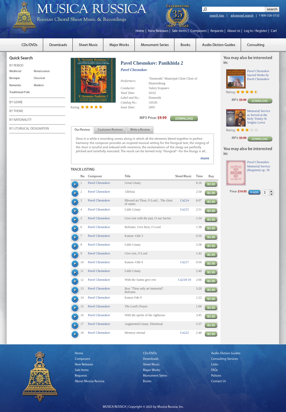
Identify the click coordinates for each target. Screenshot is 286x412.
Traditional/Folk (19, 92)
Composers (198, 31)
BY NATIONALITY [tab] (20, 120)
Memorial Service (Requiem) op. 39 (258, 168)
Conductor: (128, 88)
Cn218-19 (184, 280)
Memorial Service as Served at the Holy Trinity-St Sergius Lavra (258, 116)
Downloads (58, 45)
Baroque (14, 78)
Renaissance (42, 71)
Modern (39, 85)
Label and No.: (130, 98)
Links (214, 364)
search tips (217, 15)
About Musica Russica (89, 381)
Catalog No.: (129, 102)
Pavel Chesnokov (134, 70)
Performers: (128, 81)
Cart (274, 31)
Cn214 (184, 200)
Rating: (75, 107)
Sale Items (179, 31)
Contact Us (218, 381)
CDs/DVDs (30, 45)
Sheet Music (88, 45)
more (205, 158)
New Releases (158, 31)
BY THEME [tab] (16, 111)
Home (140, 31)
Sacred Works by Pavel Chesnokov (258, 77)
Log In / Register (255, 31)
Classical (39, 78)
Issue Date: (128, 107)
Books (185, 45)
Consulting (255, 45)
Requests (216, 31)
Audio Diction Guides (218, 45)
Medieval (15, 71)
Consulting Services (224, 359)
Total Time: (128, 93)
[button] (271, 191)
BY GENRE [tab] (16, 103)
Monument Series (155, 45)
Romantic (15, 85)
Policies (216, 375)
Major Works (119, 45)
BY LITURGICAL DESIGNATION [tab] (29, 129)
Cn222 (184, 333)
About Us (233, 31)
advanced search (242, 15)
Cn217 (184, 262)
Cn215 (184, 209)
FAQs (214, 370)
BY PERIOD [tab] (16, 66)
